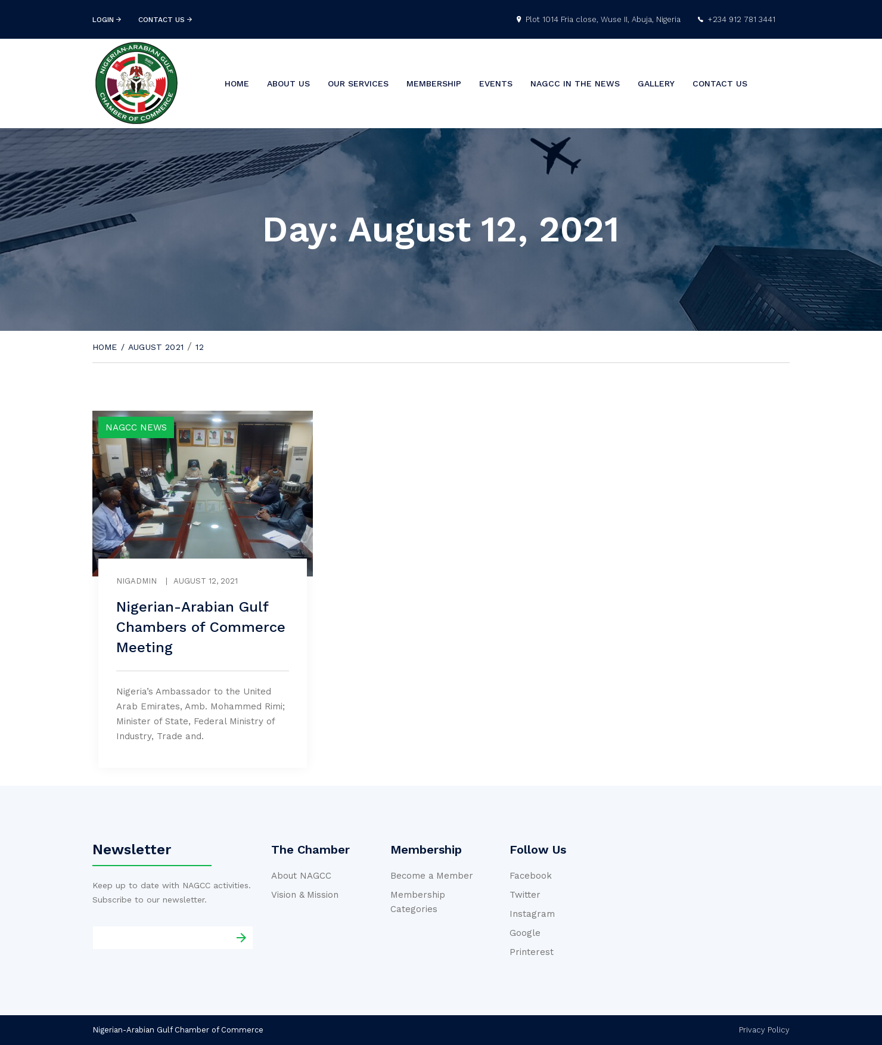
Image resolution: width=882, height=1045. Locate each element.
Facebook (531, 875)
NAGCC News (136, 427)
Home (237, 83)
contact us (165, 19)
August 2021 (156, 347)
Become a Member (431, 875)
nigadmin (136, 580)
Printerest (532, 952)
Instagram (532, 913)
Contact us (719, 83)
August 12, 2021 (205, 580)
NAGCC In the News (575, 83)
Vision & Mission (304, 894)
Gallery (656, 83)
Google (525, 933)
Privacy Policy (764, 1029)
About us (288, 83)
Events (496, 83)
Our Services (358, 83)
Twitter (525, 894)
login (106, 19)
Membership (433, 83)
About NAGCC (301, 875)
